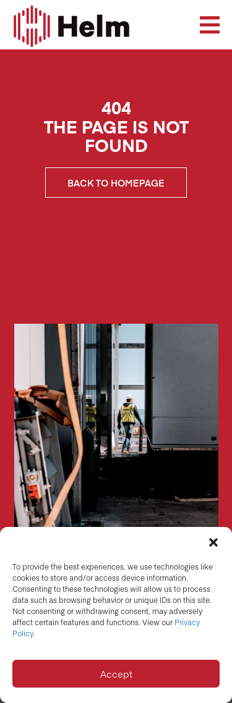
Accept (116, 673)
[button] (213, 542)
